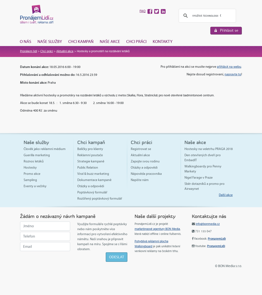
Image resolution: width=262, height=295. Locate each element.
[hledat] (206, 16)
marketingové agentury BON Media (157, 229)
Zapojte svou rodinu (145, 161)
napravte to (233, 74)
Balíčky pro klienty (90, 149)
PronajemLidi (217, 239)
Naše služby (49, 41)
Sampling (30, 180)
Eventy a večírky (35, 186)
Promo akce (32, 174)
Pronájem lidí (28, 51)
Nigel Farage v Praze (198, 178)
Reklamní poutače (90, 155)
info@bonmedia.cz (208, 224)
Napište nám (140, 180)
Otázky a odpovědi (90, 186)
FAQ (143, 11)
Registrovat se (141, 149)
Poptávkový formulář (92, 192)
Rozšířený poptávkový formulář (99, 199)
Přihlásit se (229, 30)
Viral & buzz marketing (93, 174)
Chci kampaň (81, 41)
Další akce (226, 195)
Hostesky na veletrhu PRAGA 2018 (208, 149)
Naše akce (110, 41)
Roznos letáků (34, 161)
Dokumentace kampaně (94, 180)
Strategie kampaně (90, 161)
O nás (25, 41)
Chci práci (136, 41)
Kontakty (163, 41)
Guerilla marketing (37, 155)
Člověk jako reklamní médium (45, 149)
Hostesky (30, 168)
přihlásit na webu (229, 67)
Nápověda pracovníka (146, 174)
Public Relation (87, 168)
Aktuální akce (64, 51)
